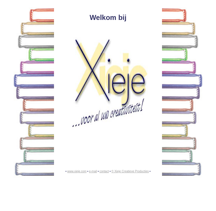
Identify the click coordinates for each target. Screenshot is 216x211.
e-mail (93, 171)
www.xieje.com (76, 171)
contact (104, 171)
